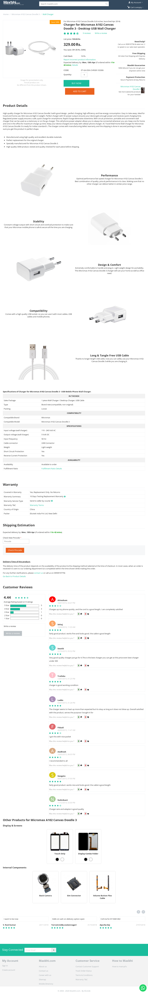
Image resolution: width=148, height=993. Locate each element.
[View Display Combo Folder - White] (90, 859)
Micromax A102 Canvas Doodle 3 (26, 14)
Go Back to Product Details (14, 576)
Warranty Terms (37, 505)
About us (43, 966)
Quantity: (68, 74)
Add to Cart (79, 91)
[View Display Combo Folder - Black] (85, 859)
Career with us (45, 975)
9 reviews (87, 33)
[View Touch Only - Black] (57, 859)
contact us (38, 573)
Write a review (101, 33)
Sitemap (42, 979)
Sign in (5, 965)
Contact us (43, 971)
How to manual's (119, 966)
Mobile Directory (46, 983)
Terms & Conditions (84, 975)
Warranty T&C (82, 979)
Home (6, 14)
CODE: (66, 70)
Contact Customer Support (87, 966)
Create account (8, 970)
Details (75, 65)
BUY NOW (76, 83)
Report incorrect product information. (80, 59)
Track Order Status (84, 971)
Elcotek (87, 991)
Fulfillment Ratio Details (51, 468)
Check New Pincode (11, 537)
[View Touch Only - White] (62, 859)
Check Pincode (15, 550)
